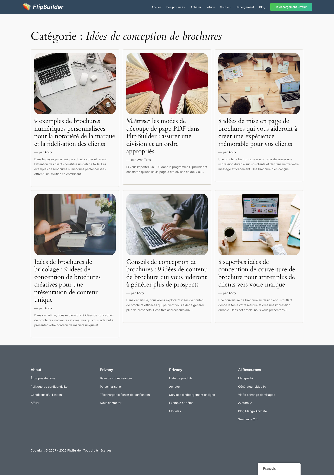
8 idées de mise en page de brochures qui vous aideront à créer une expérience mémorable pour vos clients (257, 132)
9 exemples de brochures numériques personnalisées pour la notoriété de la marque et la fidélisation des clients (74, 132)
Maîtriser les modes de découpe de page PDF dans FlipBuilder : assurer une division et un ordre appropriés (162, 136)
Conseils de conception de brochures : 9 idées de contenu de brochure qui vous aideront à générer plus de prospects (167, 273)
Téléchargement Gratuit (291, 7)
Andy (48, 152)
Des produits (174, 7)
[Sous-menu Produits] (185, 7)
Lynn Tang (144, 159)
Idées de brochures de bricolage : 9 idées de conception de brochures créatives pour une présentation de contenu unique (67, 281)
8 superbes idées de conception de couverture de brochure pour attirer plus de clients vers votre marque (256, 273)
